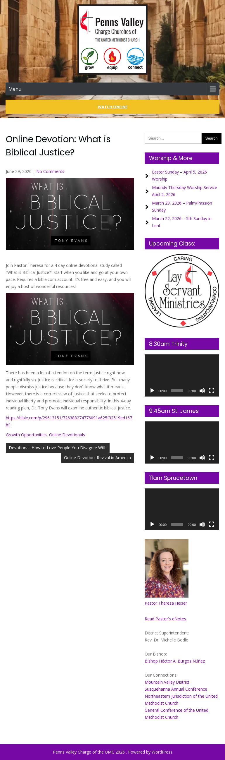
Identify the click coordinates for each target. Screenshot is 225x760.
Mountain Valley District (167, 682)
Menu (14, 89)
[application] (182, 375)
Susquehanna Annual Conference (176, 689)
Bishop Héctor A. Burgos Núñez (175, 661)
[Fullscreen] (211, 391)
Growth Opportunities (26, 435)
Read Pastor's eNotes (165, 619)
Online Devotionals (67, 435)
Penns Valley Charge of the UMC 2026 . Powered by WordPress (112, 752)
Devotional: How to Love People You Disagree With (58, 447)
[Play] (152, 391)
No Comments (50, 171)
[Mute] (202, 391)
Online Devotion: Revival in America (97, 457)
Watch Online (112, 106)
